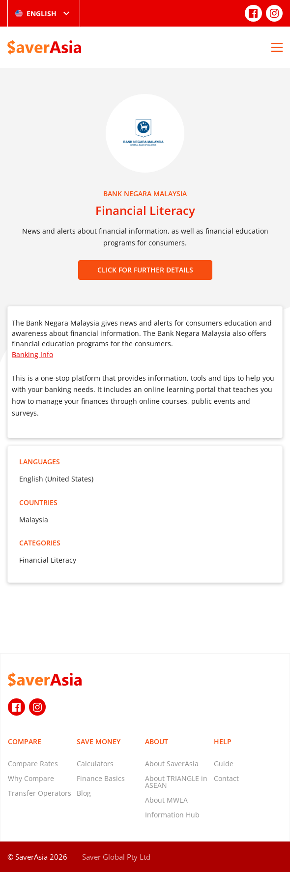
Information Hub (172, 814)
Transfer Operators (39, 793)
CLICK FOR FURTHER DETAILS (145, 269)
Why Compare (31, 778)
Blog (84, 793)
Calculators (95, 763)
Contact (226, 778)
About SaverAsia (172, 763)
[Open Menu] (277, 47)
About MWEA (166, 800)
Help (223, 741)
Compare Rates (33, 763)
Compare (24, 741)
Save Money (98, 741)
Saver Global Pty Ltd (116, 857)
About (156, 741)
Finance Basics (101, 778)
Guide (223, 763)
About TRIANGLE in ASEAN (176, 782)
